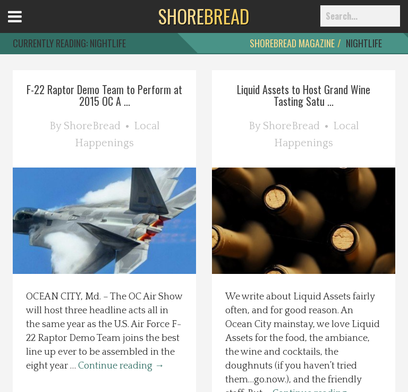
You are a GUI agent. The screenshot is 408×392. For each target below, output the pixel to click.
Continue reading (121, 366)
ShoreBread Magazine (292, 43)
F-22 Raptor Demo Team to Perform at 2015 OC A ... (104, 95)
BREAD (203, 16)
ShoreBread (92, 126)
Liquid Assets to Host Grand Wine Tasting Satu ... (303, 95)
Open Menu (28, 26)
